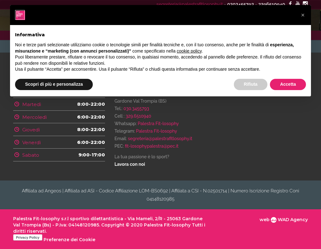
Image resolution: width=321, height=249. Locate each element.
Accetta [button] (288, 84)
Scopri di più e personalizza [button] (54, 84)
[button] (303, 15)
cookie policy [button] (189, 50)
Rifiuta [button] (251, 84)
